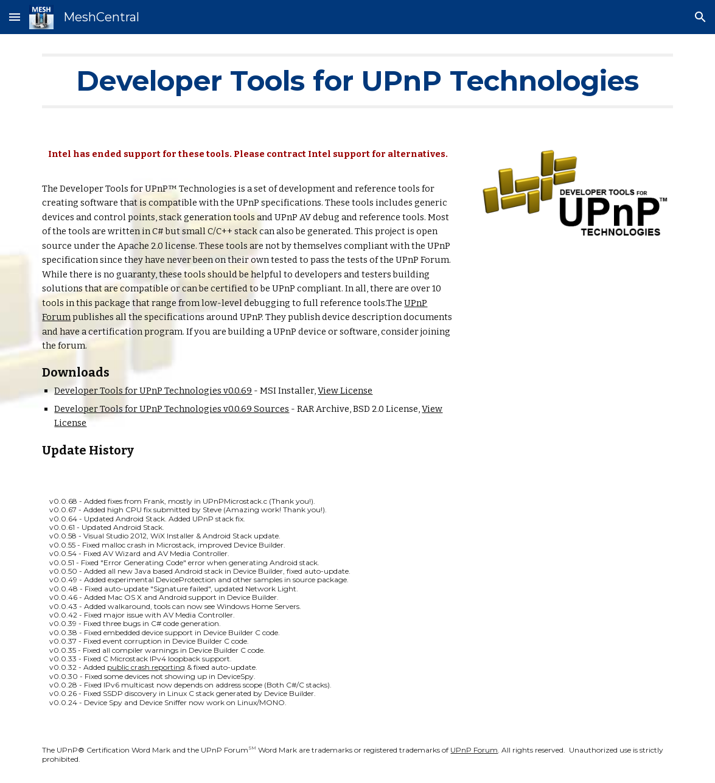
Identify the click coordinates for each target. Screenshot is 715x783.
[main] (357, 81)
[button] (14, 16)
